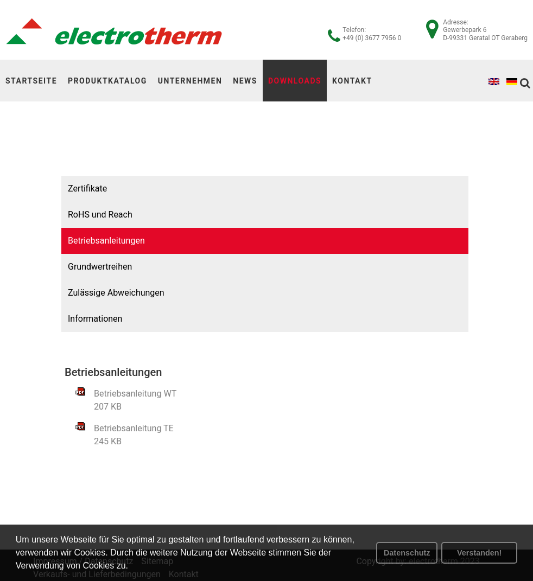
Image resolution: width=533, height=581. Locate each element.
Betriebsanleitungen (88, 240)
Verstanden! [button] (479, 552)
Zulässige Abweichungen (98, 293)
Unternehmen (190, 80)
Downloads (294, 80)
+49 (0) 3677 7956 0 (371, 38)
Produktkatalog (107, 80)
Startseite (31, 80)
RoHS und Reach (82, 214)
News (245, 80)
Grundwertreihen (82, 266)
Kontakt (352, 80)
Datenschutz (407, 552)
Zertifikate (69, 188)
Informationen (77, 319)
